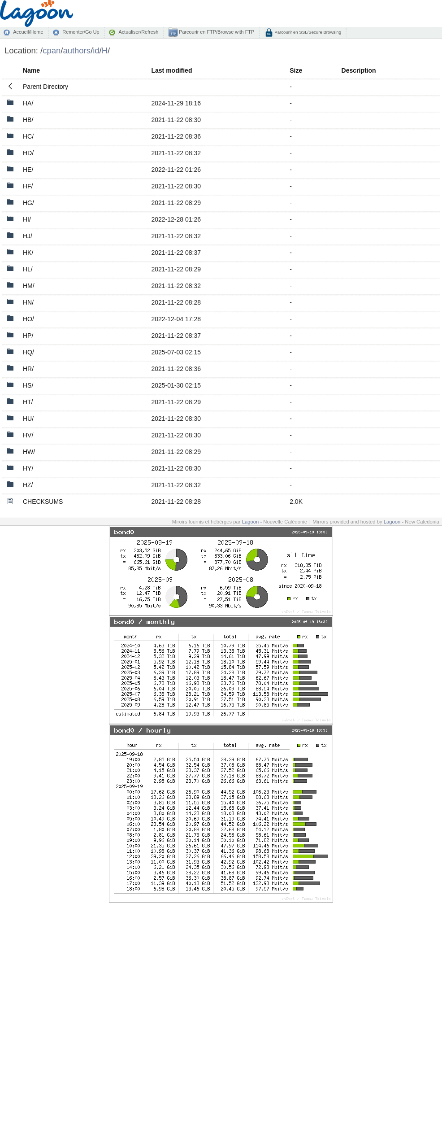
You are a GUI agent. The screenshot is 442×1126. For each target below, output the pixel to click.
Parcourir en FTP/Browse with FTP (216, 32)
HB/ (28, 119)
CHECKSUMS (43, 501)
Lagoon (250, 521)
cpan (52, 50)
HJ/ (27, 236)
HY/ (28, 468)
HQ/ (28, 352)
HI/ (27, 219)
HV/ (28, 435)
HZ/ (28, 485)
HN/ (28, 302)
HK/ (28, 252)
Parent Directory (45, 86)
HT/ (28, 402)
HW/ (29, 451)
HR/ (28, 368)
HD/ (28, 153)
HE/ (28, 169)
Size (296, 70)
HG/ (28, 202)
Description (359, 70)
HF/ (28, 186)
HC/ (28, 136)
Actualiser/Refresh (138, 32)
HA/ (28, 103)
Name (31, 70)
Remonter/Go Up (80, 32)
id (96, 50)
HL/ (28, 269)
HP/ (28, 335)
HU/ (28, 418)
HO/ (28, 319)
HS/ (28, 385)
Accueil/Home (28, 32)
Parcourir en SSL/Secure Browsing (307, 32)
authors (77, 50)
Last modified (171, 70)
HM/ (29, 285)
